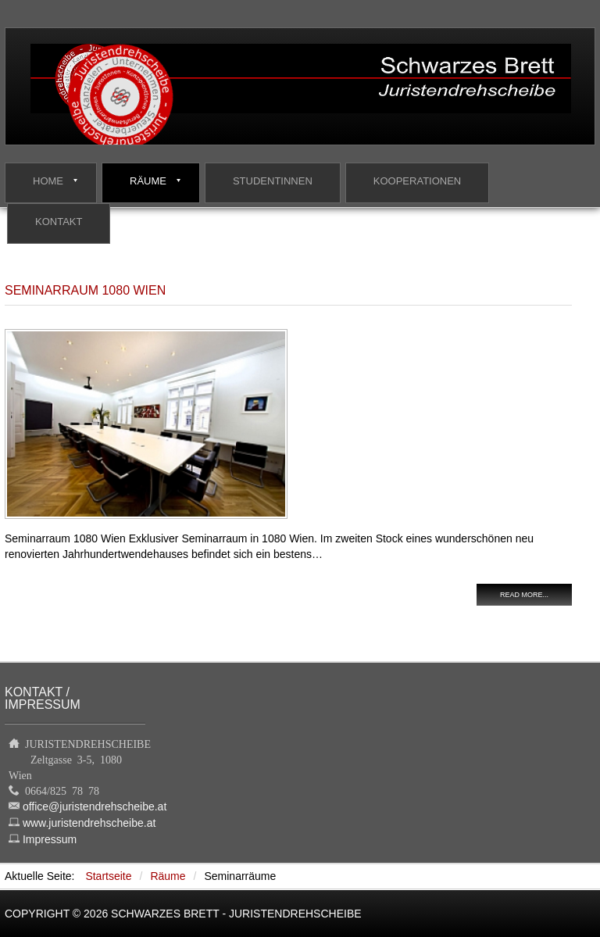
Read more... (524, 595)
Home (48, 181)
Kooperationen (417, 181)
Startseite (108, 876)
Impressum (50, 839)
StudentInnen (272, 181)
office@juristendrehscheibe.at (94, 806)
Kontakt (58, 221)
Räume (148, 181)
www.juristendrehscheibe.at (89, 823)
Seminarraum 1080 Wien (85, 290)
